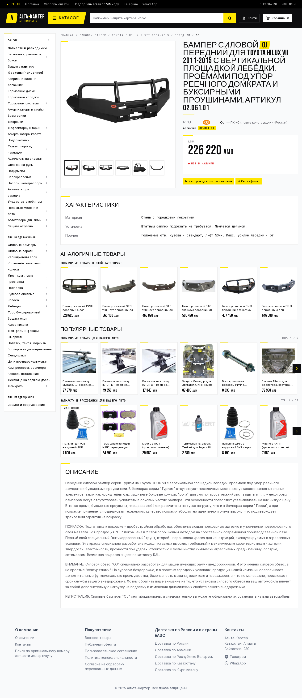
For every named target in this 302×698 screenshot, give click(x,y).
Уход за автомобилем (25, 201)
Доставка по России (172, 643)
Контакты (288, 4)
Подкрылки (16, 171)
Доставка (32, 4)
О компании (268, 4)
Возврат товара (98, 638)
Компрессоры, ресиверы (27, 367)
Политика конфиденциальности (111, 657)
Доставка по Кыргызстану (176, 670)
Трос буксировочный (24, 312)
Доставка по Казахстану (175, 663)
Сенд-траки (17, 355)
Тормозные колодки (23, 97)
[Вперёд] (297, 368)
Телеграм (235, 657)
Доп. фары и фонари (23, 331)
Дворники (15, 122)
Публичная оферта (100, 644)
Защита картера (21, 66)
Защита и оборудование (26, 405)
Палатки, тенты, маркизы (27, 343)
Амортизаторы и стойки (26, 109)
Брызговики (17, 115)
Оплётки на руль (20, 165)
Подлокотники (18, 140)
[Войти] (249, 18)
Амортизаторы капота (25, 134)
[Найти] (229, 18)
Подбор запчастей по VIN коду (96, 4)
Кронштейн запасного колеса (24, 266)
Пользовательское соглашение (111, 651)
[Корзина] (277, 18)
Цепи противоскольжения (27, 361)
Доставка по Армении (173, 650)
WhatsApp (150, 4)
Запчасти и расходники (27, 48)
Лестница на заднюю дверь (29, 380)
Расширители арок (22, 257)
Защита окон (17, 318)
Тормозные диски (21, 91)
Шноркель (15, 337)
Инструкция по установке (208, 181)
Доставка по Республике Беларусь (184, 657)
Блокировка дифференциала (30, 349)
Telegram (131, 4)
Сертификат (248, 181)
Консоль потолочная (23, 374)
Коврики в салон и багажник (22, 82)
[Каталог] (67, 18)
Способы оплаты (56, 4)
